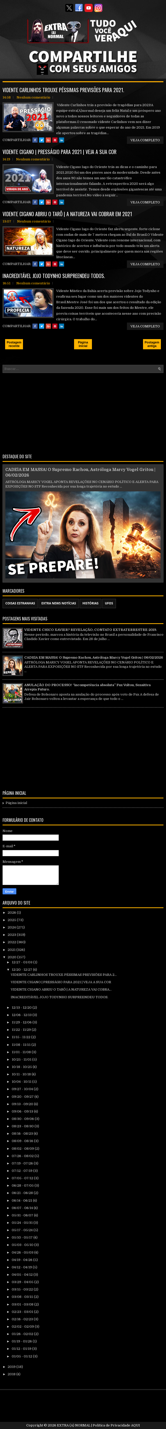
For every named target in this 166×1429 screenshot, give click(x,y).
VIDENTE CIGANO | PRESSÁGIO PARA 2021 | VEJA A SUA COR (59, 152)
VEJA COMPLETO (145, 140)
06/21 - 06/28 (23, 1193)
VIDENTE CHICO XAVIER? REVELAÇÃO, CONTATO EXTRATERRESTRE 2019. (90, 630)
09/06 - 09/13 (23, 1111)
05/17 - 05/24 (22, 1230)
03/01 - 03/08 (23, 1304)
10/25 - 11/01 (22, 1059)
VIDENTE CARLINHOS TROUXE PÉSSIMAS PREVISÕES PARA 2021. (63, 90)
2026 (12, 912)
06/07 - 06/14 (23, 1208)
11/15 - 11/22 (21, 1037)
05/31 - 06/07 (23, 1215)
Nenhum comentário (33, 97)
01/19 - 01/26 (22, 1341)
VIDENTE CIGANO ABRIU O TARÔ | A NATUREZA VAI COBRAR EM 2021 (67, 214)
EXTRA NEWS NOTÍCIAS (58, 603)
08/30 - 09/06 (23, 1119)
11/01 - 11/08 (22, 1052)
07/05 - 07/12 (23, 1178)
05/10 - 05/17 (22, 1237)
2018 (12, 1374)
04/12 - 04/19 (22, 1267)
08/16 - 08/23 (23, 1133)
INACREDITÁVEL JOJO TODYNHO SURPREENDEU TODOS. (54, 276)
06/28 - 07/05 (23, 1185)
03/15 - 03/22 (23, 1289)
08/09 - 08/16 (23, 1141)
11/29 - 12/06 (22, 1022)
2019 (12, 1367)
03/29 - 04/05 (23, 1282)
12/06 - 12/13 (22, 1015)
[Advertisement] (83, 412)
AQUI (135, 1425)
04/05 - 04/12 (22, 1275)
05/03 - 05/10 (23, 1245)
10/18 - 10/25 (22, 1067)
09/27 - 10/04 (23, 1089)
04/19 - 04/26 (22, 1260)
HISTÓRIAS (90, 603)
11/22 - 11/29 (22, 1030)
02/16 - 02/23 (23, 1319)
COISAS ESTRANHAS (20, 603)
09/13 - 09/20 (23, 1104)
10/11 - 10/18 (22, 1074)
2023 (12, 935)
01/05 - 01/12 (22, 1356)
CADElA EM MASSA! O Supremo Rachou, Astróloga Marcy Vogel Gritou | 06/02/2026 (93, 657)
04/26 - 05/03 (23, 1252)
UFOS (109, 603)
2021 (12, 950)
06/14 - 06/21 (22, 1200)
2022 (12, 942)
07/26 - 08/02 (23, 1156)
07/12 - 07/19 (22, 1171)
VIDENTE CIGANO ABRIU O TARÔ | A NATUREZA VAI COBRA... (61, 989)
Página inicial (83, 344)
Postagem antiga (152, 344)
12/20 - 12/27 (22, 970)
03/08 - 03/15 (23, 1297)
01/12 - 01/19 (22, 1349)
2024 (12, 927)
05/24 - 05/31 (22, 1223)
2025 (12, 920)
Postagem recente (14, 344)
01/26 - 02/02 (23, 1334)
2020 (12, 957)
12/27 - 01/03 (22, 962)
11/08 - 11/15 (21, 1045)
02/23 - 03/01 (23, 1312)
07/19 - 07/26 (23, 1163)
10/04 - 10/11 (22, 1082)
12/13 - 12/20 (22, 1007)
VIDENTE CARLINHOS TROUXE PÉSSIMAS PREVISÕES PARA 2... (64, 975)
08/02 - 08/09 (23, 1148)
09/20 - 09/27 (23, 1097)
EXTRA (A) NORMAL (73, 1425)
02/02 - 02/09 (23, 1326)
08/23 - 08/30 (23, 1126)
